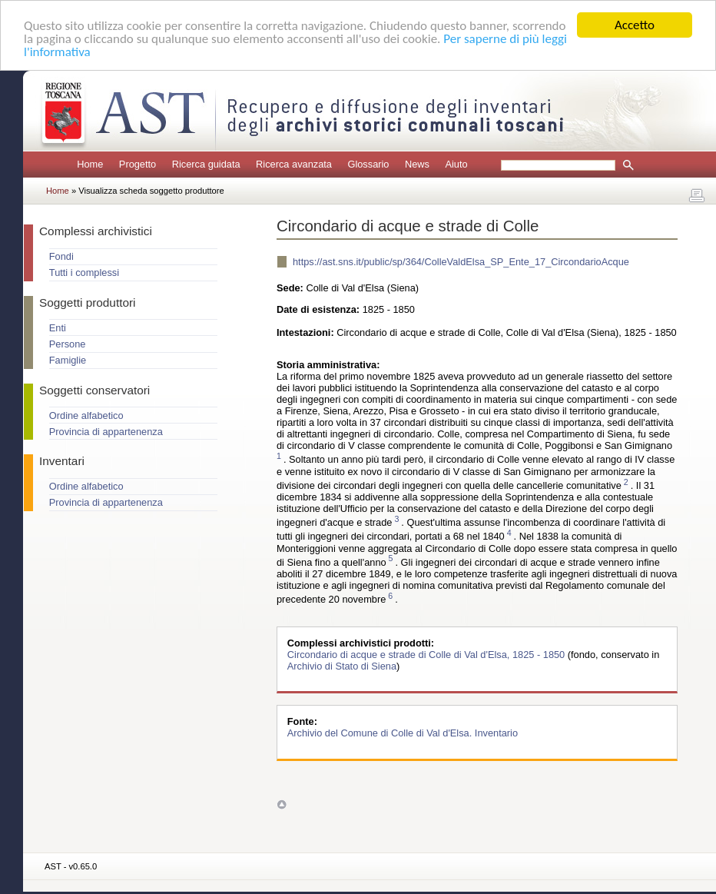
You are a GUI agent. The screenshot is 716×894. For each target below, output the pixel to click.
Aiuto (456, 164)
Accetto (635, 25)
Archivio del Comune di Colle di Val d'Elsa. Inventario (402, 733)
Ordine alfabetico (86, 415)
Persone (67, 344)
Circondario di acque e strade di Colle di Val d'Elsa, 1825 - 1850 (427, 654)
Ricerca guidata (206, 164)
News (417, 164)
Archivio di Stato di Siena (341, 666)
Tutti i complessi (84, 272)
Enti (57, 328)
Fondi (61, 256)
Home (90, 164)
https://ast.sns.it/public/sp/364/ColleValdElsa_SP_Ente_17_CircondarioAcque (461, 262)
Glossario (368, 164)
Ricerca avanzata (294, 164)
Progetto (137, 164)
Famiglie (67, 360)
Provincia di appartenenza (106, 431)
